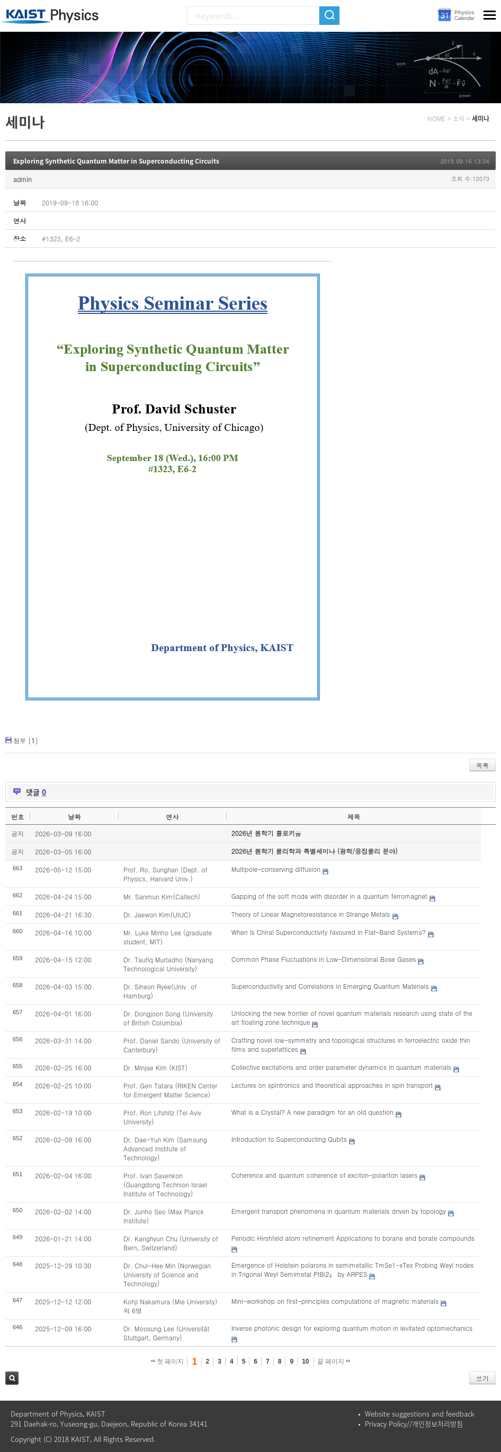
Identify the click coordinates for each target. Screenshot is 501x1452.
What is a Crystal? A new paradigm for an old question (312, 1111)
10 (305, 1361)
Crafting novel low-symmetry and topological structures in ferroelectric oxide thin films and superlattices (350, 1044)
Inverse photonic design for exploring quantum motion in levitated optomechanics (351, 1327)
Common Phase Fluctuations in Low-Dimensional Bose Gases (323, 958)
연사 (172, 816)
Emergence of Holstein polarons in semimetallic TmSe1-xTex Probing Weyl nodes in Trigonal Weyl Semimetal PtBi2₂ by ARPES (352, 1269)
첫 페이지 (167, 1361)
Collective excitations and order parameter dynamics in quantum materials (341, 1066)
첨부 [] (25, 740)
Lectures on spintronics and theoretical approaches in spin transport (332, 1084)
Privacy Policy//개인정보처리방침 (414, 1424)
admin (22, 179)
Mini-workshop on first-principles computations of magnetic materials (335, 1300)
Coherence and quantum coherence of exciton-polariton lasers (324, 1174)
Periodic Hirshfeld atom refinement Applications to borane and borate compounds (353, 1237)
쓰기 (482, 1378)
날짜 (74, 816)
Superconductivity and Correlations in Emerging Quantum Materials (330, 985)
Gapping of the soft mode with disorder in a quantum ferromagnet (329, 895)
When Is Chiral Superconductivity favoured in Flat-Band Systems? (328, 931)
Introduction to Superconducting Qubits (289, 1138)
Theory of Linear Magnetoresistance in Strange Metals (310, 913)
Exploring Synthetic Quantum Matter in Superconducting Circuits (116, 161)
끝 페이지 (334, 1361)
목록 (482, 765)
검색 (12, 1378)
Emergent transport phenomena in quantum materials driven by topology (338, 1210)
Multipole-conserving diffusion (275, 868)
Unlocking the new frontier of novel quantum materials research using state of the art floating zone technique (351, 1017)
